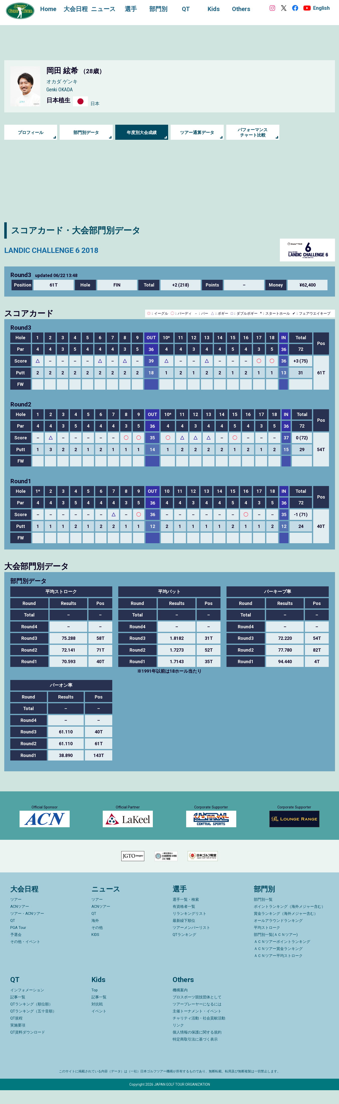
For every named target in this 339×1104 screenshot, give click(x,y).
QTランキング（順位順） (31, 1018)
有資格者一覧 (184, 920)
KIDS (95, 948)
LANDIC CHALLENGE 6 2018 (58, 250)
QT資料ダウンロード (27, 1046)
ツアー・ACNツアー (27, 927)
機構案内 (180, 1004)
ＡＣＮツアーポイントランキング (282, 955)
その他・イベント (25, 955)
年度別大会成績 (142, 132)
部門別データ (86, 132)
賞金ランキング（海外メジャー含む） (286, 927)
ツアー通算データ (197, 132)
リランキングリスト (189, 927)
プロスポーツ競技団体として (197, 1011)
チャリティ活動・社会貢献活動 (199, 1032)
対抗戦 (97, 1018)
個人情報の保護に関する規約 (197, 1046)
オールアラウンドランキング (278, 934)
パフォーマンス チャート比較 (253, 132)
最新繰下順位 (184, 934)
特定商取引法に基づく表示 (195, 1053)
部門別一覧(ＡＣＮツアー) (276, 948)
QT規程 (16, 1032)
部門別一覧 (263, 913)
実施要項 (17, 1039)
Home (50, 9)
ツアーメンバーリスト (191, 941)
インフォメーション (27, 1004)
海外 (95, 934)
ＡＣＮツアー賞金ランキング (278, 962)
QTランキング (184, 948)
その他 (97, 941)
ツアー (16, 913)
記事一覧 (17, 1011)
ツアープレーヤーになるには (197, 1018)
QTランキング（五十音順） (33, 1025)
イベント (98, 1025)
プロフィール (30, 132)
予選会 (16, 948)
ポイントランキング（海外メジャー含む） (289, 920)
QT (12, 934)
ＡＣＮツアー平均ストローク (278, 970)
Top (94, 1004)
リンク (178, 1039)
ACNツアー (19, 920)
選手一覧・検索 (186, 913)
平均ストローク (267, 941)
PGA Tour (18, 941)
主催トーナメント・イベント (197, 1025)
